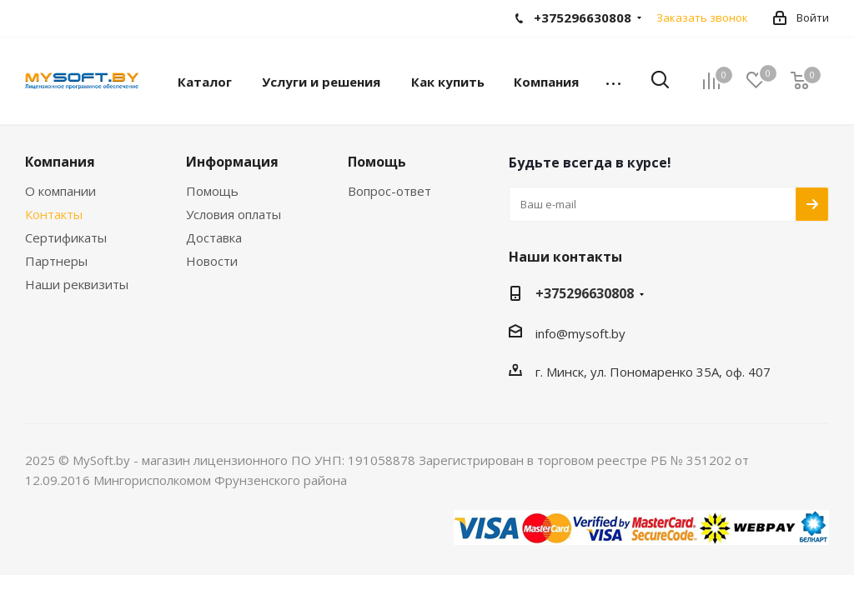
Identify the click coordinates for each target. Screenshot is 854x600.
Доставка (214, 237)
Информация (232, 161)
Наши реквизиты (76, 284)
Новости (212, 260)
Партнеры (56, 260)
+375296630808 (584, 293)
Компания (60, 161)
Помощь (212, 190)
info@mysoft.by (580, 333)
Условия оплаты (233, 214)
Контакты (54, 214)
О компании (60, 190)
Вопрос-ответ (389, 190)
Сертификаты (66, 237)
